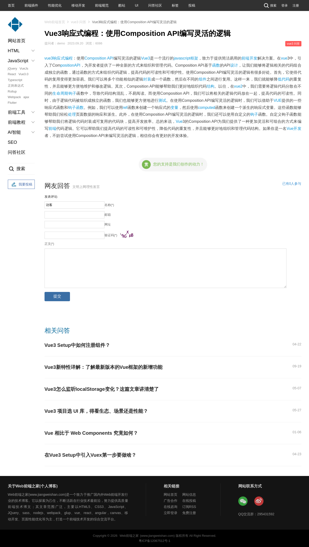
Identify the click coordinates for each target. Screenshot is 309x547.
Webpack (14, 97)
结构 (210, 86)
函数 (216, 65)
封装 (147, 79)
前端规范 (102, 5)
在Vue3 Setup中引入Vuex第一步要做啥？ (90, 455)
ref (125, 107)
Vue (179, 121)
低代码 (283, 79)
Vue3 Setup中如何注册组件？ (77, 345)
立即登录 (170, 513)
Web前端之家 (129, 535)
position (67, 65)
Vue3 (145, 58)
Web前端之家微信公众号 (243, 501)
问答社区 (155, 5)
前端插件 (31, 5)
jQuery (12, 68)
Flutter (12, 102)
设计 (234, 65)
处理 (72, 114)
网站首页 (16, 40)
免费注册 (189, 513)
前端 (52, 128)
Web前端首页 (55, 22)
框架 (194, 58)
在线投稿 (189, 501)
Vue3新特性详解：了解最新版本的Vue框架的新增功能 (104, 367)
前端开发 (249, 58)
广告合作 (170, 501)
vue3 (49, 58)
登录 (284, 5)
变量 (174, 107)
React (12, 74)
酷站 (121, 5)
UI (136, 5)
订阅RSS (189, 507)
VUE (278, 100)
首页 (11, 5)
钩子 (254, 114)
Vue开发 (293, 128)
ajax (26, 97)
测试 (162, 100)
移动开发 (78, 5)
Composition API (98, 58)
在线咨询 (170, 507)
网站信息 (189, 494)
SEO (12, 142)
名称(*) (109, 205)
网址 (107, 224)
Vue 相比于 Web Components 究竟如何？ (91, 433)
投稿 (191, 5)
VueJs (24, 68)
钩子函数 (76, 107)
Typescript (15, 80)
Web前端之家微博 (259, 501)
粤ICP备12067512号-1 (154, 541)
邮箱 (107, 215)
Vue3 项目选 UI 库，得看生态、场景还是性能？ (96, 411)
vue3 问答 (78, 22)
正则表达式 (16, 85)
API (77, 65)
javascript (182, 58)
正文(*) (49, 244)
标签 (175, 5)
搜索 (269, 5)
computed (206, 107)
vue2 (238, 86)
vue (284, 58)
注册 (296, 5)
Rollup (12, 91)
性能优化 (55, 5)
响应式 (59, 58)
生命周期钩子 (64, 93)
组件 (202, 79)
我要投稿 (21, 184)
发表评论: (51, 196)
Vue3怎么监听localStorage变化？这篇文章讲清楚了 (102, 389)
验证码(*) (110, 235)
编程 (69, 58)
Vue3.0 (23, 74)
